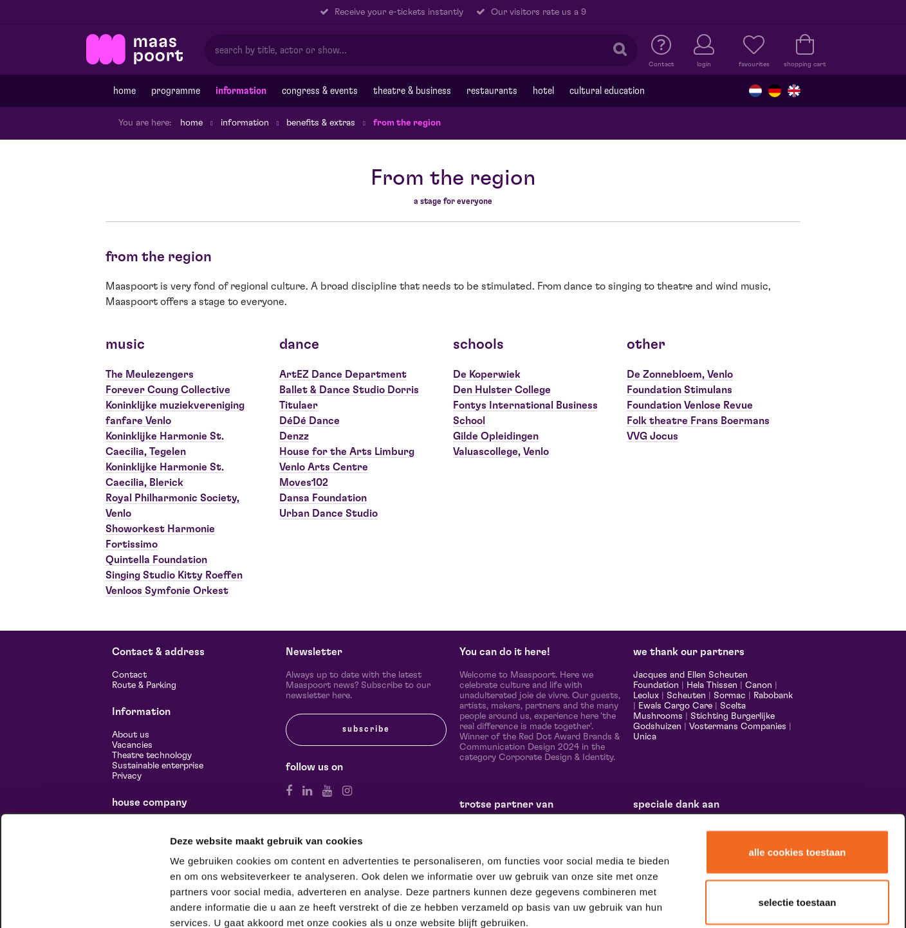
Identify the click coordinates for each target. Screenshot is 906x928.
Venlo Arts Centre (323, 467)
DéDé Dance (309, 421)
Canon (758, 685)
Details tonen (696, 901)
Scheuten (686, 695)
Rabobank (773, 695)
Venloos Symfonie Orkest (167, 591)
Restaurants (492, 91)
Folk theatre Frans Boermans (698, 421)
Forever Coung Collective (168, 390)
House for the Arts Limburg (346, 452)
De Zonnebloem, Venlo (680, 374)
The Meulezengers (150, 374)
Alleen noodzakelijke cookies (797, 839)
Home (124, 91)
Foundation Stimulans (679, 390)
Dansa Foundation (323, 498)
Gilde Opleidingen (496, 436)
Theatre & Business (412, 91)
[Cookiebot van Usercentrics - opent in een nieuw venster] (84, 901)
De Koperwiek (487, 374)
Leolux (646, 695)
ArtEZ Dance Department (343, 374)
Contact (129, 675)
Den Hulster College (502, 390)
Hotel (543, 91)
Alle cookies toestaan (797, 741)
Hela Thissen (712, 685)
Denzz (294, 436)
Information (241, 91)
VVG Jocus (652, 436)
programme (175, 91)
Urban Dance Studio (328, 513)
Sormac (730, 695)
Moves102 (303, 483)
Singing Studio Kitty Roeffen (174, 575)
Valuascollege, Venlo (501, 452)
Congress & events (320, 91)
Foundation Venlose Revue (690, 405)
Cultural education (607, 91)
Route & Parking (144, 685)
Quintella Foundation (156, 560)
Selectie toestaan (798, 791)
